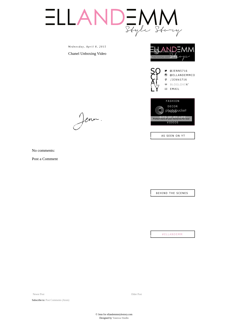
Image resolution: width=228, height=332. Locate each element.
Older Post (136, 294)
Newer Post (38, 294)
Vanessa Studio (121, 318)
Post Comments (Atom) (57, 300)
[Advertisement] (87, 265)
